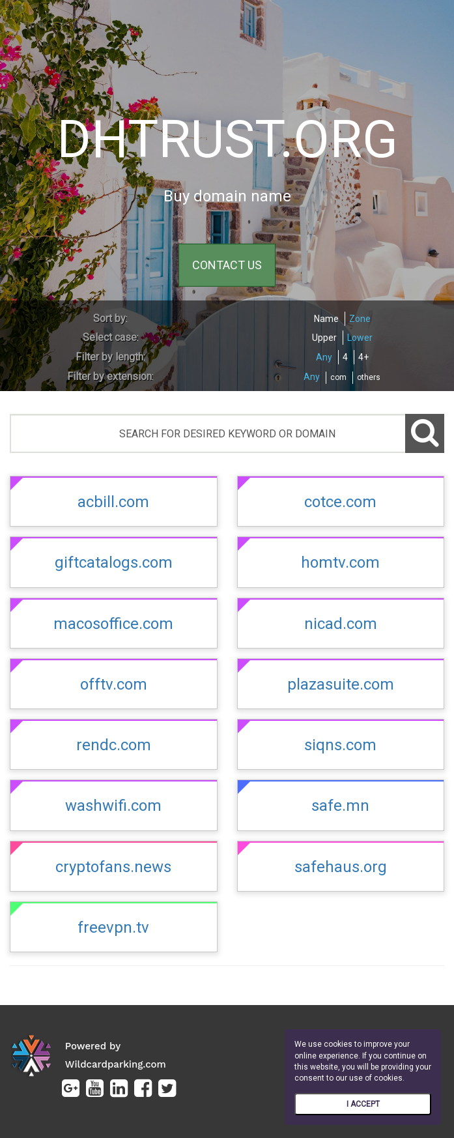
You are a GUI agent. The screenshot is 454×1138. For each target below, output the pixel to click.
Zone (360, 319)
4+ (363, 357)
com (338, 377)
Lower (360, 337)
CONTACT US (227, 265)
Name (326, 319)
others (368, 377)
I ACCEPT (363, 1104)
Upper (324, 337)
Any (324, 357)
